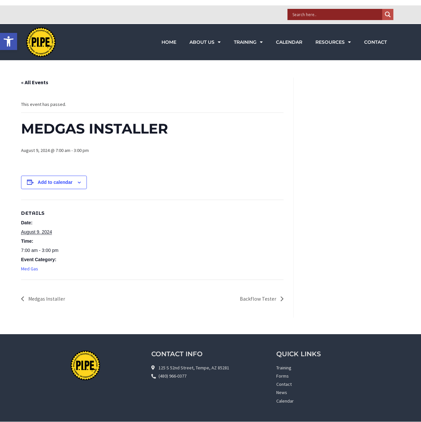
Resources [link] (333, 42)
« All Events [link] (34, 82)
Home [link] (168, 42)
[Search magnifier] (387, 14)
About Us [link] (205, 42)
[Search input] (336, 14)
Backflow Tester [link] (258, 298)
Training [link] (248, 42)
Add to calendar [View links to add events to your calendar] (55, 182)
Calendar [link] (289, 42)
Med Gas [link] (29, 269)
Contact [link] (375, 42)
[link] (8, 41)
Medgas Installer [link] (46, 298)
